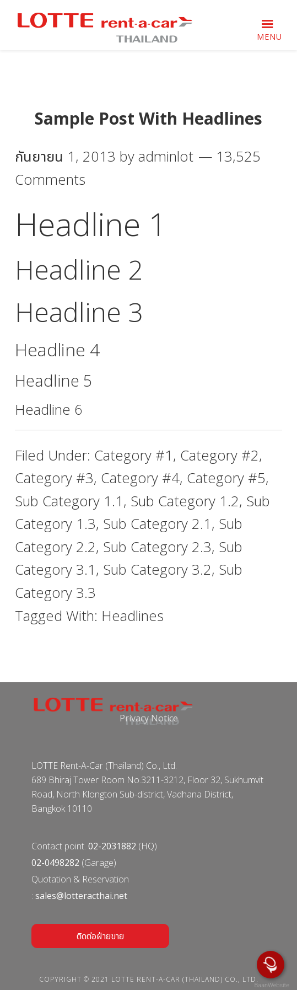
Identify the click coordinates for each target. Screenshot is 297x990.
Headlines (132, 615)
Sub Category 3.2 (157, 569)
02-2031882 (112, 846)
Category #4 (140, 478)
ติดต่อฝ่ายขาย (100, 936)
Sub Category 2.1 (157, 523)
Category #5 (226, 478)
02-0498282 (55, 863)
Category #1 (133, 455)
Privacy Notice (149, 718)
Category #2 (219, 455)
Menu (269, 36)
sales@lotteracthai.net (81, 896)
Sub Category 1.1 (69, 501)
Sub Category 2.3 (157, 546)
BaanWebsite (271, 985)
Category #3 (54, 478)
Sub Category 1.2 (185, 501)
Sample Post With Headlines (148, 118)
